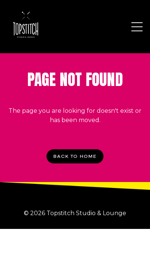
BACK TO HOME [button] (74, 156)
